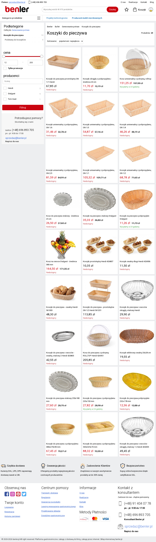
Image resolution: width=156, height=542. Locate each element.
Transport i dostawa (49, 493)
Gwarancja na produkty (50, 502)
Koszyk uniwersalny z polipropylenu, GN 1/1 (99, 171)
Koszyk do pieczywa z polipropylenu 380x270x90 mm (62, 445)
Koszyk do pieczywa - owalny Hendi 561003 (62, 308)
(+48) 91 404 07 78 (137, 503)
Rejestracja (9, 512)
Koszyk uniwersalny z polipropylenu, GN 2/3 (62, 171)
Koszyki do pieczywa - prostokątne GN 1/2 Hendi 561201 (98, 308)
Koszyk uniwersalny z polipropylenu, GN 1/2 (135, 171)
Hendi (10, 88)
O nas (123, 2)
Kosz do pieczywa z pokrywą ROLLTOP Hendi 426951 (96, 354)
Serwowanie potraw (20, 30)
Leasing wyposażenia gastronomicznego (58, 507)
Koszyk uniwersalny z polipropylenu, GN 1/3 (99, 126)
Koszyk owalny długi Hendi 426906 (135, 261)
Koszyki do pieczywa (14, 35)
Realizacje (133, 2)
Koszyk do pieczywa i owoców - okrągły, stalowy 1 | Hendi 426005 (134, 445)
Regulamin (45, 497)
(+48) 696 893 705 (39, 2)
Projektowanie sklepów (50, 511)
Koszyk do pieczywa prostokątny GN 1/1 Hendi (62, 80)
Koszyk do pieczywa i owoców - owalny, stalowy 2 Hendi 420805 (60, 354)
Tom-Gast (12, 99)
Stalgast (11, 93)
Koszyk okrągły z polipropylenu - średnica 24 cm (97, 80)
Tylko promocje (15, 68)
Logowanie (9, 507)
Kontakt (144, 2)
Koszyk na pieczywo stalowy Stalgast (99, 216)
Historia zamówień (12, 516)
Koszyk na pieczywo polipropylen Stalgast (134, 217)
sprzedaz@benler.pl (17, 2)
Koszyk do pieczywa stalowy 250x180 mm (63, 399)
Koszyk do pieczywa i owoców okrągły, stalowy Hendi (133, 308)
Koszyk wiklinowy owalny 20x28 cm (135, 353)
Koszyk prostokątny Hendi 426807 (98, 261)
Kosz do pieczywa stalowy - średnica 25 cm (62, 217)
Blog (152, 2)
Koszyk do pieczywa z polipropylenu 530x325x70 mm (99, 445)
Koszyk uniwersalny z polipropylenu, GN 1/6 (62, 126)
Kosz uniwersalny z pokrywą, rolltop (135, 79)
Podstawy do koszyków (15, 40)
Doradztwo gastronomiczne (53, 516)
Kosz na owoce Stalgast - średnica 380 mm (61, 263)
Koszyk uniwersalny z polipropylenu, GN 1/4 (135, 126)
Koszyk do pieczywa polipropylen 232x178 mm (134, 399)
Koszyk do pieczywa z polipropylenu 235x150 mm (99, 399)
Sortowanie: (52, 41)
